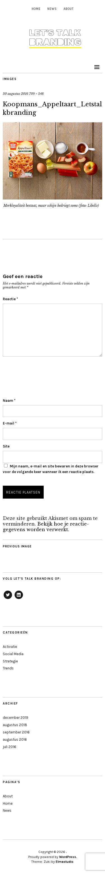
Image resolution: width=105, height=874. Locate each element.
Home (36, 9)
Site (6, 446)
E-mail (10, 423)
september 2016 (16, 732)
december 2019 (15, 717)
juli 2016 (9, 747)
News (52, 9)
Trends (8, 668)
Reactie (10, 299)
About (69, 9)
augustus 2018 (15, 725)
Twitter (8, 598)
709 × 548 (36, 94)
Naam (9, 400)
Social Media (13, 654)
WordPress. (68, 857)
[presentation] (45, 376)
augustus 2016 (15, 739)
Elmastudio (64, 862)
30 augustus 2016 (15, 94)
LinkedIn (19, 598)
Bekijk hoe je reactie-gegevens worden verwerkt (46, 526)
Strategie (10, 661)
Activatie (10, 646)
